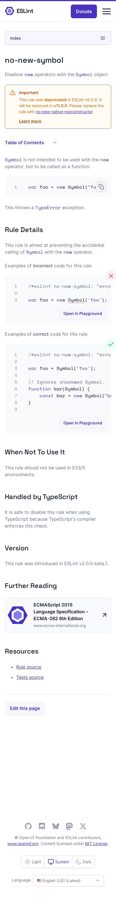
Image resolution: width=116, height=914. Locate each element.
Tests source (30, 677)
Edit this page (25, 708)
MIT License (96, 843)
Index (57, 38)
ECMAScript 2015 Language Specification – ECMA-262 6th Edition (61, 611)
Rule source (28, 667)
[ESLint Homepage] (19, 11)
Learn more (30, 121)
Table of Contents (31, 142)
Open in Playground (82, 313)
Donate (84, 11)
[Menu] (106, 11)
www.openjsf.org (22, 843)
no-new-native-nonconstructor (64, 111)
